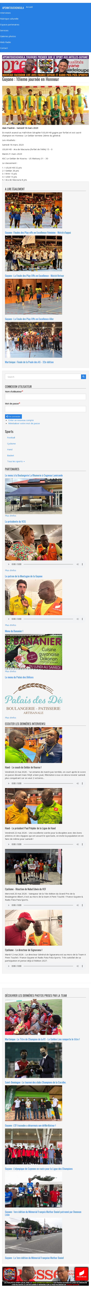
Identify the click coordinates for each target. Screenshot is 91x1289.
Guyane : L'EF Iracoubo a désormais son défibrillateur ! (30, 1125)
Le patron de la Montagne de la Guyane (23, 576)
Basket (10, 455)
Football (11, 437)
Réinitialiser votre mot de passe (24, 423)
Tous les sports (16, 461)
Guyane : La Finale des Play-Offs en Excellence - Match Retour (34, 275)
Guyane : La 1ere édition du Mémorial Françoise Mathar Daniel (34, 1258)
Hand (9, 449)
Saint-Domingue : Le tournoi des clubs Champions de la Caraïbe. (35, 1082)
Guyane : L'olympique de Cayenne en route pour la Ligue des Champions (39, 1169)
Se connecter (13, 416)
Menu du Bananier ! (14, 631)
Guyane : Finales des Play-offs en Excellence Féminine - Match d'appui (38, 232)
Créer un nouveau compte (21, 420)
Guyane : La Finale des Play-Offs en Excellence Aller (29, 319)
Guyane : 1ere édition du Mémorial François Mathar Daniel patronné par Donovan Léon (43, 1213)
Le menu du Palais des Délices (19, 677)
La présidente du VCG (15, 521)
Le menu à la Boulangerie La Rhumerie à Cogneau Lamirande (34, 475)
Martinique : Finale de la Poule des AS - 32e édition (29, 362)
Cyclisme (11, 443)
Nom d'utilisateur (13, 391)
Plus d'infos (10, 515)
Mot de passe (12, 403)
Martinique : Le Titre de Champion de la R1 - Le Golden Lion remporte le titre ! (42, 1039)
